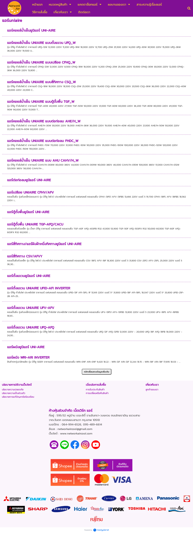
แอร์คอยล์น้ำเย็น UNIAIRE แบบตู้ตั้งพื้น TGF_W (40, 101)
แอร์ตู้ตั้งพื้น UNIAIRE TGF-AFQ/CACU (35, 224)
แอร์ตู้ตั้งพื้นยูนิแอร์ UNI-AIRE (28, 212)
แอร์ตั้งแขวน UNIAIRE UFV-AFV (30, 307)
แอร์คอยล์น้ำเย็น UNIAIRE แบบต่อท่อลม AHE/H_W (43, 121)
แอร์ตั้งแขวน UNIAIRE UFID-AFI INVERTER (38, 288)
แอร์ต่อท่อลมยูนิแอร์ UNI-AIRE (29, 180)
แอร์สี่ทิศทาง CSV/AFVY (24, 256)
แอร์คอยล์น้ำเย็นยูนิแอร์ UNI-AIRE (31, 30)
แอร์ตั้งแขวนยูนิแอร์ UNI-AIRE (28, 275)
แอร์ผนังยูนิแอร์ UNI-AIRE (25, 347)
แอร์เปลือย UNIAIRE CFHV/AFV (30, 192)
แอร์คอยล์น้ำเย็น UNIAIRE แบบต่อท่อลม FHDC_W (42, 140)
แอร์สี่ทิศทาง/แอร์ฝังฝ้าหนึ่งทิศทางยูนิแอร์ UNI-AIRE (44, 243)
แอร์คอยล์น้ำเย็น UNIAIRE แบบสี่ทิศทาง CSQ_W (41, 82)
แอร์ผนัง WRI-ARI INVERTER (28, 357)
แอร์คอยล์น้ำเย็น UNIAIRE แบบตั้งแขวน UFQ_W (41, 42)
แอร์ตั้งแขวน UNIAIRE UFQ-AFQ (30, 327)
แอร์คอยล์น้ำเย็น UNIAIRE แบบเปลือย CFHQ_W (41, 62)
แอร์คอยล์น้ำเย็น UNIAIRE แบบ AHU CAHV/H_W (43, 160)
